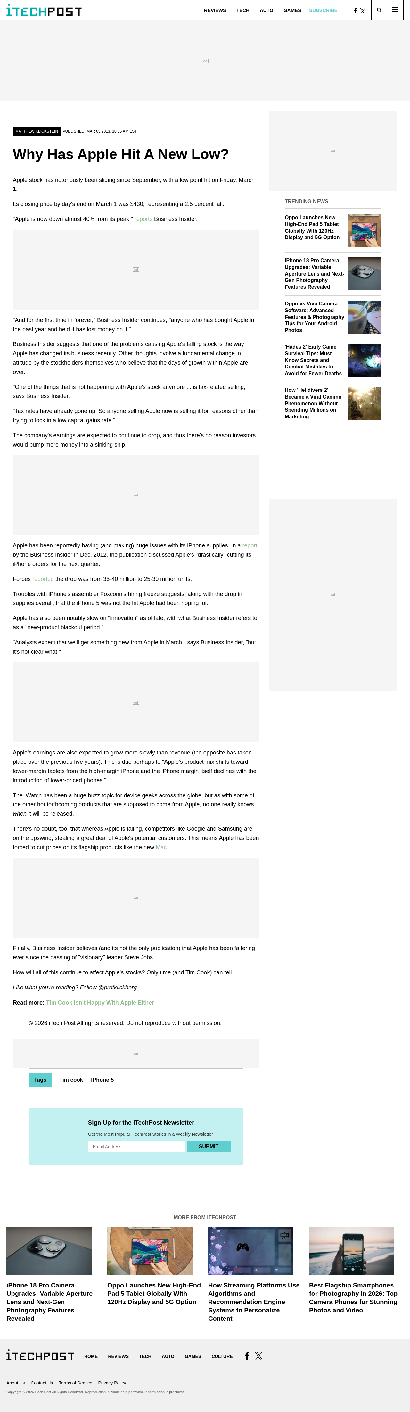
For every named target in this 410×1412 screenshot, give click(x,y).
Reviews (215, 10)
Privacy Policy (112, 1382)
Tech (243, 10)
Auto (266, 10)
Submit (208, 1146)
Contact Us (42, 1382)
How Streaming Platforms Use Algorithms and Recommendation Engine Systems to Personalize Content (254, 1302)
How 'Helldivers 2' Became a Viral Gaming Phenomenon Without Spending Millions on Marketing (313, 403)
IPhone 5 (102, 1080)
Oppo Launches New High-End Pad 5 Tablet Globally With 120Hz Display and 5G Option (154, 1293)
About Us (15, 1382)
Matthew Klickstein (36, 131)
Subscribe (323, 10)
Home (91, 1356)
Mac (161, 847)
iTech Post (62, 1023)
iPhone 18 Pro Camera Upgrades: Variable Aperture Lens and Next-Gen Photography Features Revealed (314, 274)
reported (43, 579)
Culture (222, 1356)
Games (292, 10)
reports (143, 219)
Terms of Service (75, 1382)
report (249, 545)
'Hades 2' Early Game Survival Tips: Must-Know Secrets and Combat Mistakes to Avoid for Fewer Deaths (313, 360)
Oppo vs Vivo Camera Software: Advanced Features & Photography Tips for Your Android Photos (314, 317)
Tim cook (71, 1080)
